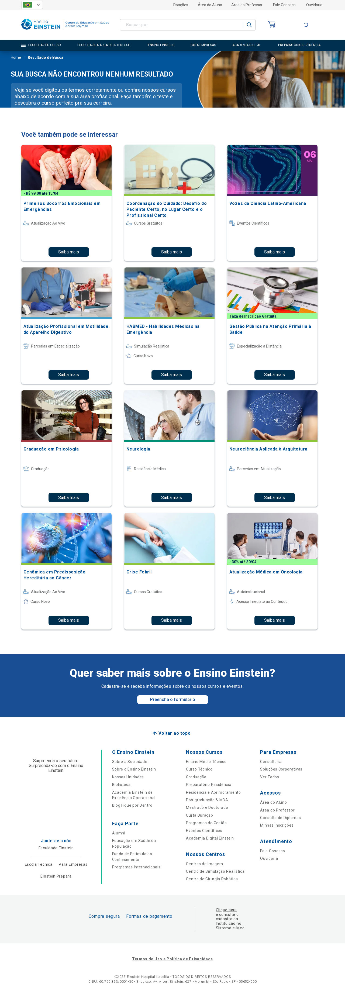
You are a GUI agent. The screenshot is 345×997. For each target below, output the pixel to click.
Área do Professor (247, 5)
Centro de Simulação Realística (215, 871)
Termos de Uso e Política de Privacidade (172, 959)
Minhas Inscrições (277, 825)
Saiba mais (68, 252)
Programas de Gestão (206, 823)
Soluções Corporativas (281, 769)
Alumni (118, 833)
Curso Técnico (199, 769)
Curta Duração (199, 815)
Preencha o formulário (172, 699)
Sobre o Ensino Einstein (134, 769)
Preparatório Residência (208, 784)
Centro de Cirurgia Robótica (212, 879)
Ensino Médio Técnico (206, 761)
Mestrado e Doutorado (207, 807)
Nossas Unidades (128, 777)
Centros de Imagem (204, 864)
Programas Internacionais (136, 867)
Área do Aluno (210, 5)
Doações (180, 5)
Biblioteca (121, 784)
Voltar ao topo (174, 733)
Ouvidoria (314, 5)
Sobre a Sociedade (129, 761)
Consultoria (271, 761)
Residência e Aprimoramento (213, 792)
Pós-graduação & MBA (207, 800)
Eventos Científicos (204, 830)
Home (16, 58)
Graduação (196, 777)
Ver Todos (269, 777)
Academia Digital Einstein (210, 838)
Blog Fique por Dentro (132, 805)
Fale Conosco (284, 5)
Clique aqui (226, 910)
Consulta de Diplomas (280, 818)
